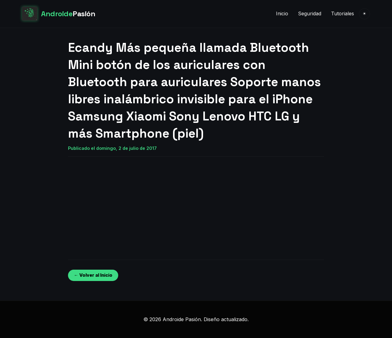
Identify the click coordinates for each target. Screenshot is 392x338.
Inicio (282, 13)
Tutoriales (342, 13)
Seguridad (309, 13)
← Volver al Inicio (93, 275)
